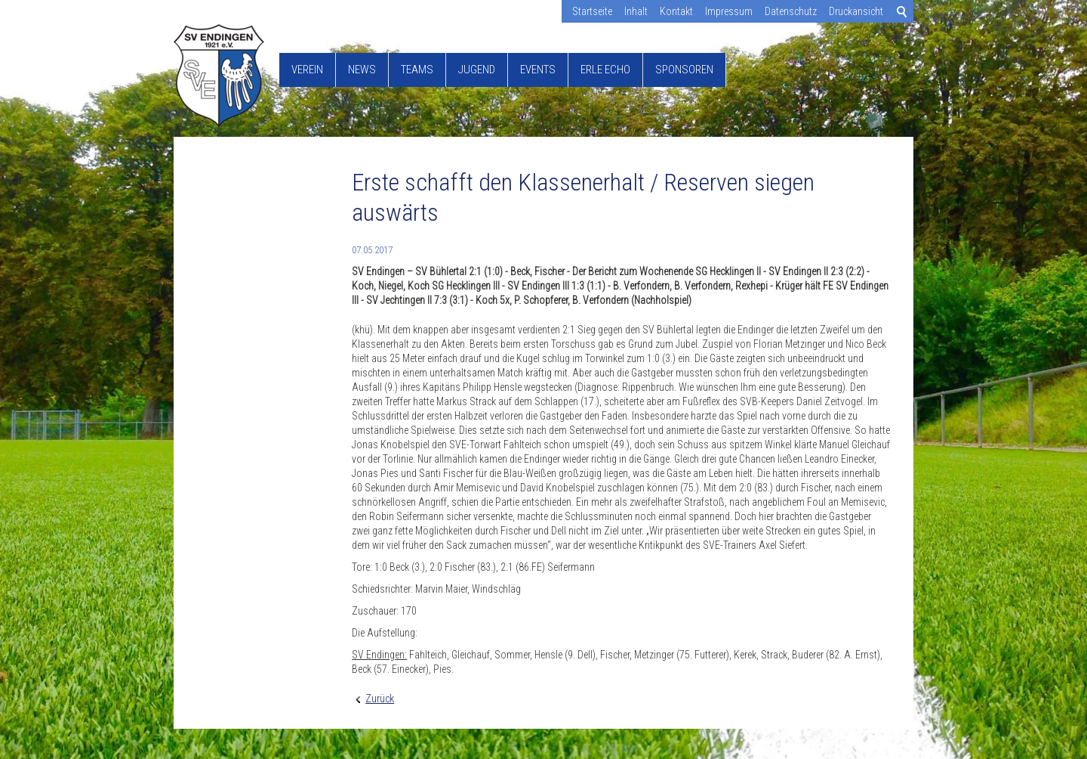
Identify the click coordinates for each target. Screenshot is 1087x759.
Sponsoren (684, 69)
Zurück (379, 698)
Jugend (476, 69)
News (362, 69)
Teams (417, 69)
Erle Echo (605, 69)
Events (538, 69)
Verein (307, 69)
